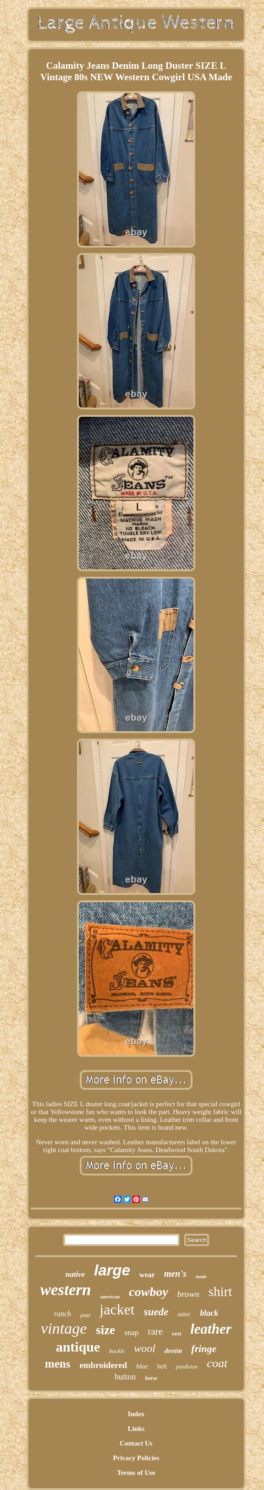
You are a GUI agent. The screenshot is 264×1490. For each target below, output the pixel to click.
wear (147, 1275)
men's (175, 1274)
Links (136, 1428)
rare (155, 1331)
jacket (116, 1309)
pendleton (187, 1366)
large (112, 1270)
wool (144, 1348)
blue (142, 1366)
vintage (64, 1328)
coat (217, 1363)
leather (210, 1329)
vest (176, 1333)
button (125, 1376)
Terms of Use (136, 1472)
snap (131, 1332)
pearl (85, 1315)
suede (156, 1312)
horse (151, 1378)
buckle (117, 1350)
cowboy (148, 1292)
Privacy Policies (136, 1458)
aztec (184, 1314)
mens (58, 1364)
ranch (62, 1314)
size (105, 1330)
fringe (203, 1348)
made (201, 1276)
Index (136, 1414)
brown (188, 1294)
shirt (220, 1291)
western (65, 1290)
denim (173, 1350)
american (110, 1296)
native (75, 1274)
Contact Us (136, 1443)
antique (78, 1346)
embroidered (103, 1365)
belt (162, 1366)
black (209, 1313)
